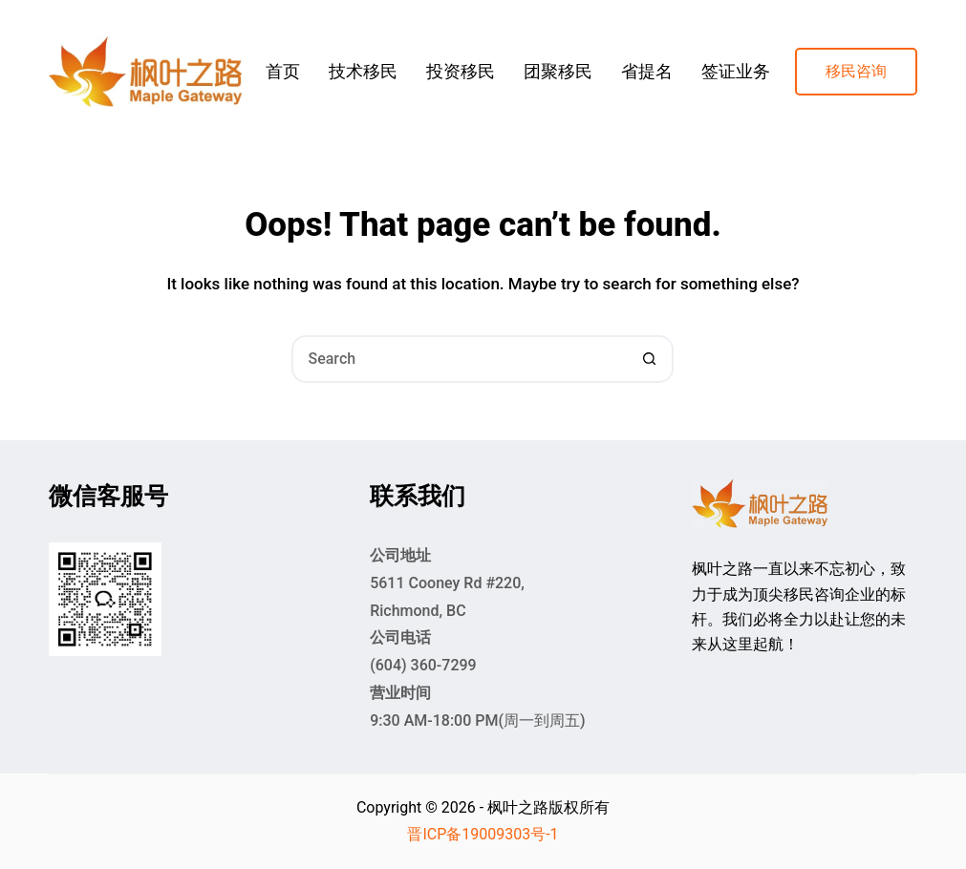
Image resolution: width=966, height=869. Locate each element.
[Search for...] (458, 359)
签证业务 (735, 71)
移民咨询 (856, 71)
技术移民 (363, 71)
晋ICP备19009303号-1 (482, 834)
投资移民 (460, 71)
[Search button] (650, 359)
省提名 (647, 71)
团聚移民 (558, 71)
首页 (283, 71)
